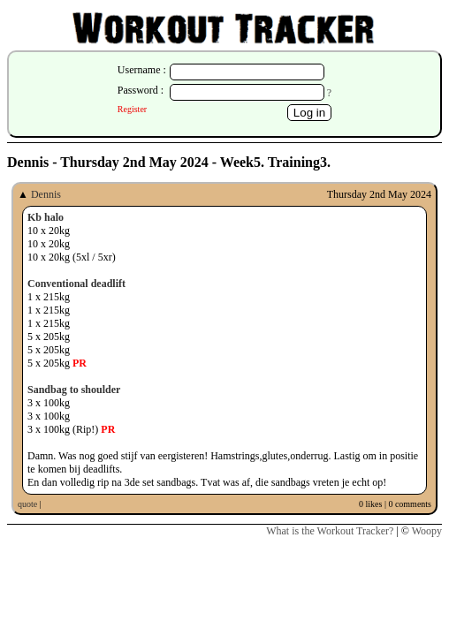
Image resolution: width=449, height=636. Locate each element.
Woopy (427, 531)
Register (132, 109)
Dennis (46, 194)
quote (27, 504)
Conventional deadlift (76, 283)
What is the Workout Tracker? (329, 531)
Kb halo (45, 217)
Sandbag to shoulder (73, 389)
